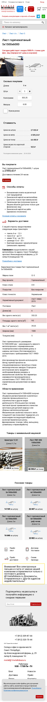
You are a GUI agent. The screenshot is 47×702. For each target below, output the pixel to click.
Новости (31, 671)
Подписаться (36, 604)
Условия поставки (15, 2)
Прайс (30, 675)
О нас (28, 2)
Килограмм (8, 98)
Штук (5, 91)
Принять (39, 697)
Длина (6, 86)
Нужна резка (11, 111)
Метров (6, 105)
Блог (11, 671)
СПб (3, 2)
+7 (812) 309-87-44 (23, 636)
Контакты (32, 678)
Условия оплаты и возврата (14, 216)
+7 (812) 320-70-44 (23, 640)
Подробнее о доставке (12, 261)
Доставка (13, 675)
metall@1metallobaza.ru (8, 11)
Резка (11, 678)
